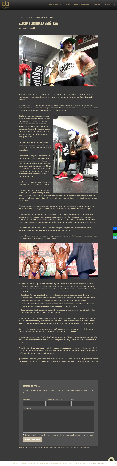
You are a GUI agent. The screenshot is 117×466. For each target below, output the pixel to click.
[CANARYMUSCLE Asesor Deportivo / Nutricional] (5, 5)
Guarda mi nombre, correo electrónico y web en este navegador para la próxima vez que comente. (59, 435)
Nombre (26, 399)
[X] (115, 231)
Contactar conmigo (56, 5)
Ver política (101, 463)
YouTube (108, 5)
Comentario (27, 408)
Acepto (93, 463)
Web (73, 399)
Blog (68, 5)
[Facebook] (115, 228)
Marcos (24, 28)
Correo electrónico (54, 399)
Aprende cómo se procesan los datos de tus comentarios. (70, 447)
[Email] (115, 237)
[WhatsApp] (115, 234)
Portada (21, 17)
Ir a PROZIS (98, 5)
